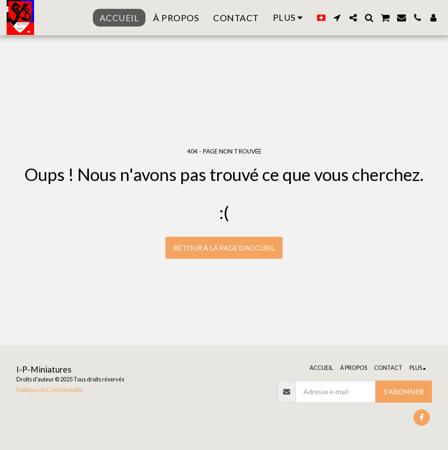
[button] (337, 17)
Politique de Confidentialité (49, 389)
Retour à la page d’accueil (224, 247)
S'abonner (403, 391)
